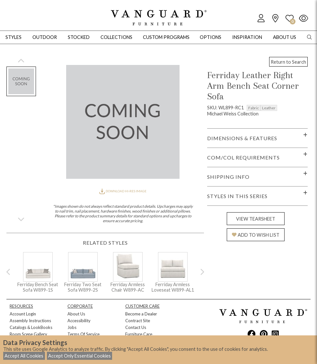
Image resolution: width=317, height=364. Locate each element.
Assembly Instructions (30, 320)
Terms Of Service (83, 334)
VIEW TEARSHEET (255, 219)
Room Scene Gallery (28, 334)
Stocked (79, 37)
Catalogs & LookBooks (31, 327)
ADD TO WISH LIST (255, 235)
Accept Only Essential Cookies (79, 356)
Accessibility (79, 320)
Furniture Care (138, 334)
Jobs (71, 327)
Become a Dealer (141, 313)
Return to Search (288, 62)
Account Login (23, 313)
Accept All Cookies (23, 356)
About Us (76, 313)
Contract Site (137, 320)
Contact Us (135, 327)
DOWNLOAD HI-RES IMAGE (122, 191)
